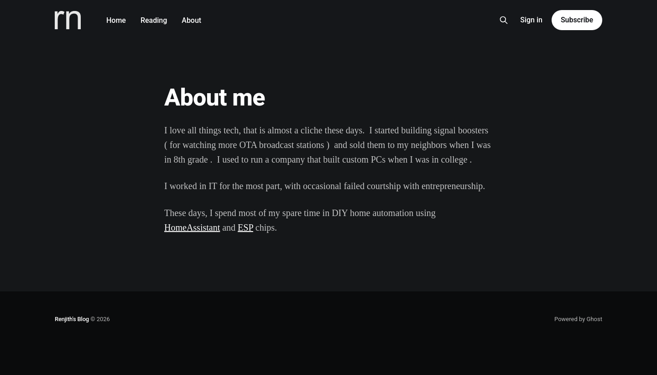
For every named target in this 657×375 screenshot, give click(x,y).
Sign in (531, 20)
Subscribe (577, 20)
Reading (154, 20)
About (191, 20)
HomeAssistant (192, 227)
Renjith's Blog (72, 319)
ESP (245, 227)
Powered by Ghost (578, 319)
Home (116, 20)
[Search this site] (503, 20)
